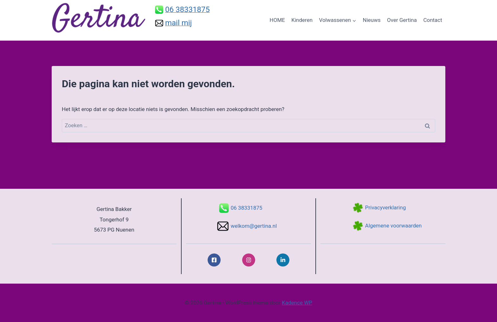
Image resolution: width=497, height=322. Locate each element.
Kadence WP (297, 302)
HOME (277, 20)
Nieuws (372, 20)
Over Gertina (402, 20)
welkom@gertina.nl (254, 226)
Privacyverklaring (385, 207)
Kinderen (302, 20)
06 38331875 (246, 208)
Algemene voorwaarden (393, 225)
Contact (432, 20)
